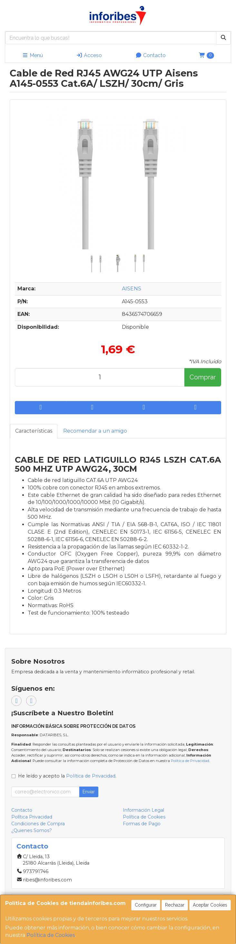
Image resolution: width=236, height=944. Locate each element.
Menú (32, 55)
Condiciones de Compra (38, 824)
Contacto (150, 55)
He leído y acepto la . (67, 776)
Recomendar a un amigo (95, 431)
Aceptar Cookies (210, 905)
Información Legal (143, 810)
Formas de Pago (142, 824)
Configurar (146, 905)
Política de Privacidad (190, 760)
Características (33, 431)
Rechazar (174, 905)
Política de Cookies (50, 935)
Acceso (89, 55)
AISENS (131, 289)
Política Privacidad (31, 817)
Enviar (89, 791)
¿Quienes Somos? (31, 830)
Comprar (203, 377)
